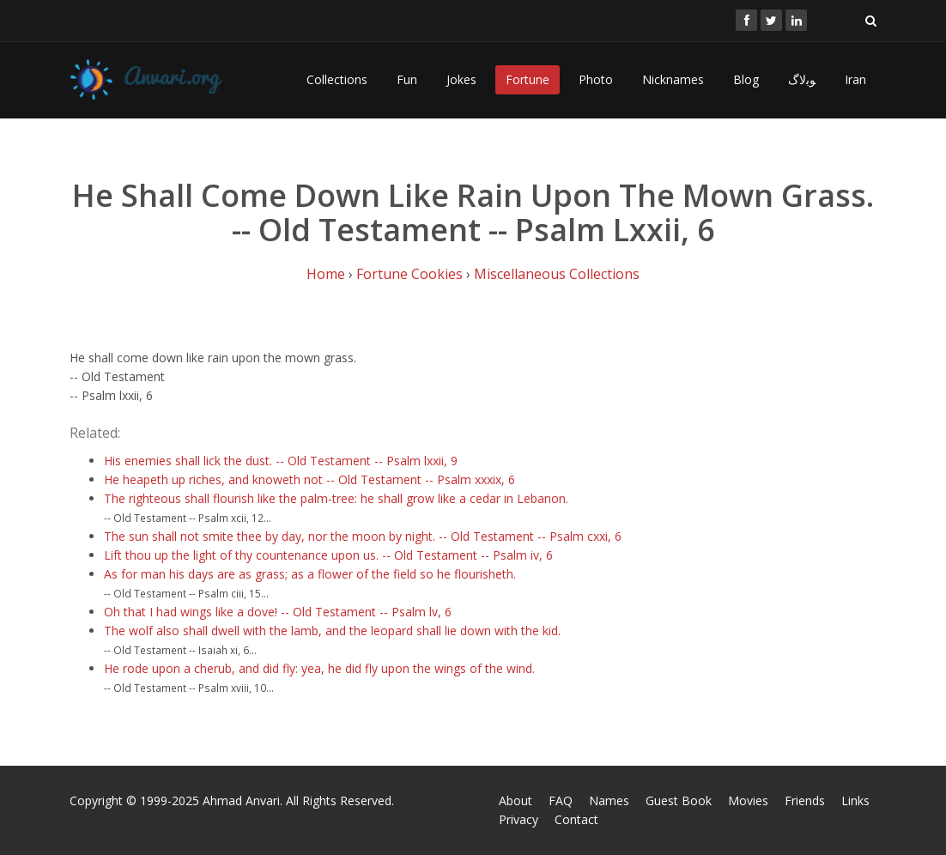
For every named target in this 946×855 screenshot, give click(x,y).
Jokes (461, 79)
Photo (596, 79)
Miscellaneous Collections (557, 273)
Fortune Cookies (409, 273)
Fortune (527, 79)
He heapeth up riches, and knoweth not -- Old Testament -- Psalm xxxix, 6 (309, 479)
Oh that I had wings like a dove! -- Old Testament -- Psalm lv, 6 (278, 611)
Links (855, 800)
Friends (805, 800)
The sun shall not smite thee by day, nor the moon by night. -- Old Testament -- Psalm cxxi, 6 (363, 536)
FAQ (561, 800)
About (515, 800)
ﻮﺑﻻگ (802, 79)
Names (609, 800)
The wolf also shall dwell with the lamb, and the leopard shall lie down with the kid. (332, 630)
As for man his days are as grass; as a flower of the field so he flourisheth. (310, 574)
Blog (746, 79)
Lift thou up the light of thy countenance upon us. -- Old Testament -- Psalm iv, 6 (328, 555)
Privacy (518, 819)
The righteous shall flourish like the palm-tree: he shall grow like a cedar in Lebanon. (336, 498)
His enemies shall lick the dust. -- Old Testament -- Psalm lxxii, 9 (281, 460)
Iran (855, 79)
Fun (407, 79)
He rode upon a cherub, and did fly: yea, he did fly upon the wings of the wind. (319, 668)
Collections (336, 79)
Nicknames (673, 79)
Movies (748, 800)
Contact (576, 819)
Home (325, 273)
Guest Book (679, 800)
